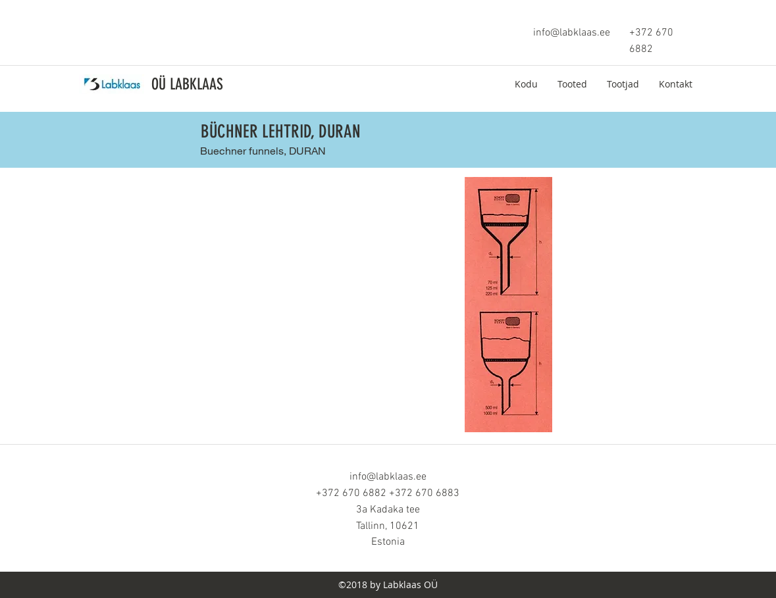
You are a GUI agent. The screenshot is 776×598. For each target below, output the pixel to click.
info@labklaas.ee (571, 32)
